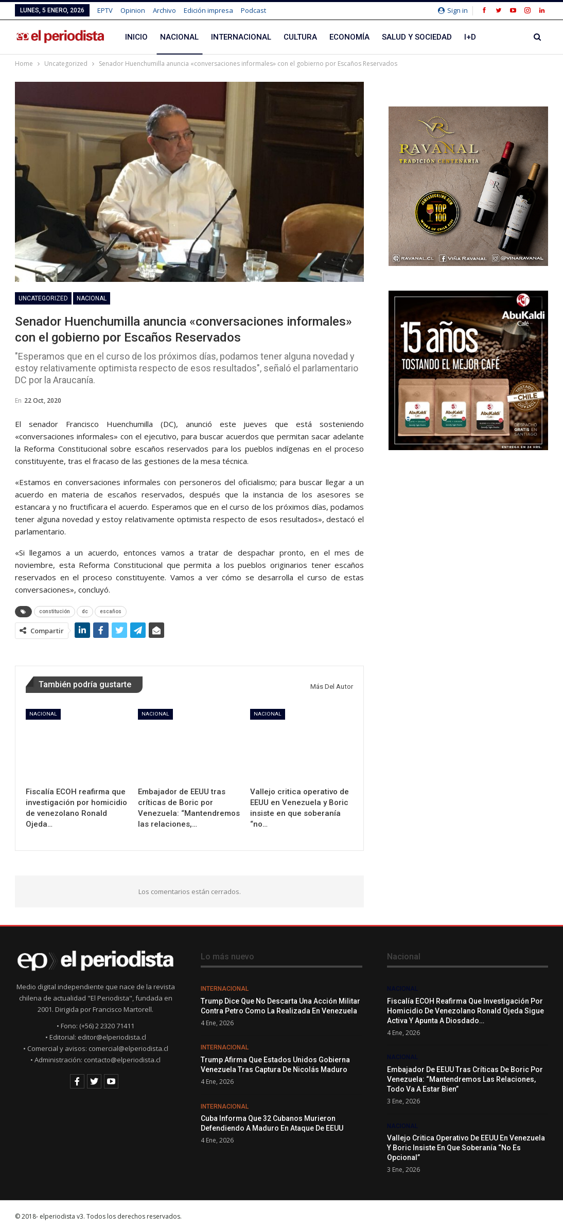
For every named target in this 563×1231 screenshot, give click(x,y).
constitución (54, 611)
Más (496, 37)
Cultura (300, 37)
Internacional (241, 37)
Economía (349, 37)
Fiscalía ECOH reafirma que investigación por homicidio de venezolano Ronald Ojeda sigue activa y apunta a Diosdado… (465, 1011)
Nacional (179, 37)
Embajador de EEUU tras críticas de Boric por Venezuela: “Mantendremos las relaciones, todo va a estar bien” (465, 1079)
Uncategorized (43, 298)
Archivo (164, 10)
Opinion (132, 10)
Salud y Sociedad (417, 37)
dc (85, 611)
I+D (470, 37)
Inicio (136, 37)
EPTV (105, 10)
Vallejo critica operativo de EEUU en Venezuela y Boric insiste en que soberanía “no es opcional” (466, 1148)
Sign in (453, 10)
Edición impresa (208, 10)
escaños (110, 611)
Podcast (253, 10)
